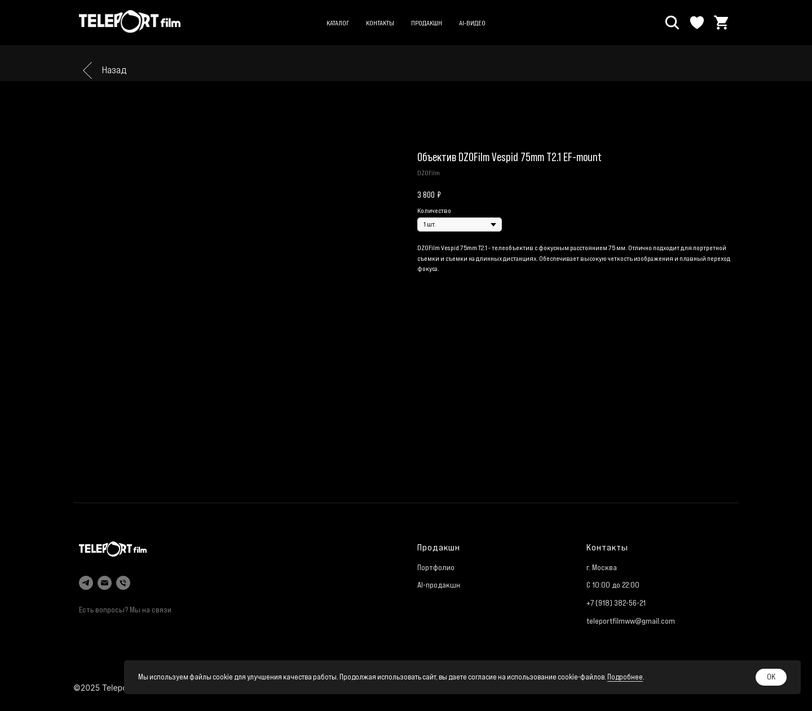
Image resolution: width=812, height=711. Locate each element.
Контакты (380, 22)
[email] (105, 583)
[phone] (123, 583)
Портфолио (435, 567)
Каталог (337, 22)
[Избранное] (697, 22)
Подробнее (625, 677)
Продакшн (426, 22)
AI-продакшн (438, 584)
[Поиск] (672, 22)
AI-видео (472, 22)
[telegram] (86, 583)
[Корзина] (721, 22)
